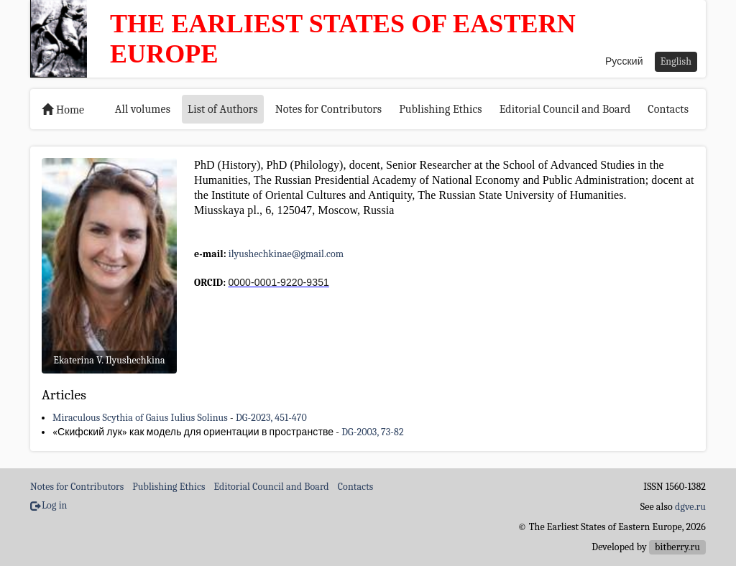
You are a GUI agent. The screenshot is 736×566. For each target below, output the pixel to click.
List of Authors (223, 109)
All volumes (142, 109)
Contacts (668, 109)
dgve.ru (690, 507)
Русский (624, 61)
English (676, 61)
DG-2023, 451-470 (271, 418)
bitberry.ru (677, 547)
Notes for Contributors (328, 109)
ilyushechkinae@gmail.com (286, 254)
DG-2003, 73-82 (372, 432)
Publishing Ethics (440, 109)
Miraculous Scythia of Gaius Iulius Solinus (140, 418)
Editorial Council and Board (565, 109)
